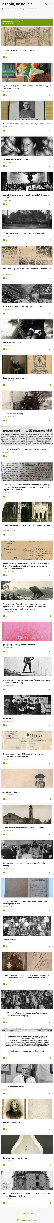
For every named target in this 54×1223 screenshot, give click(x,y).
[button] (50, 57)
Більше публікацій (27, 1213)
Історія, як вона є (17, 4)
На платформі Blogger (27, 1220)
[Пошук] (46, 4)
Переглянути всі (8, 23)
